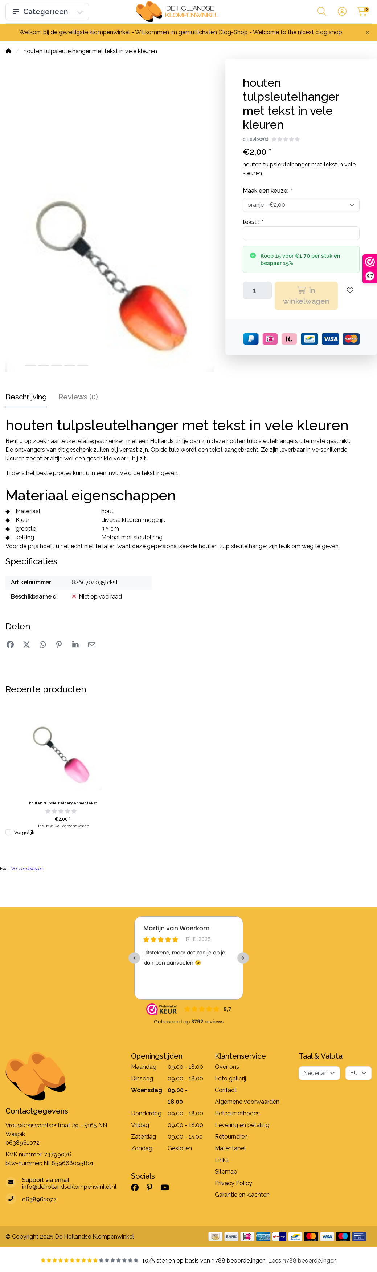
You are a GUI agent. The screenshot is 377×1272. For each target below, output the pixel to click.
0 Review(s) (256, 139)
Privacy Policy (233, 1183)
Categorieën (47, 11)
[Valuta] (358, 1073)
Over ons (227, 1066)
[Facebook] (137, 1187)
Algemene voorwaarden (247, 1101)
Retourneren (231, 1136)
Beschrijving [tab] (26, 397)
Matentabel (230, 1148)
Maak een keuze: (267, 190)
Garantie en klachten (242, 1194)
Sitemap (226, 1171)
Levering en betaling (242, 1125)
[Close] (367, 32)
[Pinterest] (152, 1187)
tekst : (252, 221)
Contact (226, 1090)
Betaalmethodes (237, 1113)
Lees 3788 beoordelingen (302, 1260)
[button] (322, 13)
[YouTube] (167, 1187)
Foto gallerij (230, 1078)
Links (222, 1159)
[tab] (78, 398)
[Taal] (319, 1073)
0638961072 (22, 1142)
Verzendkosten (75, 826)
